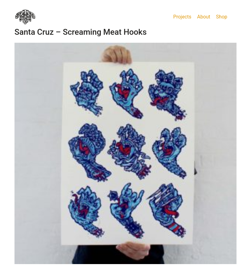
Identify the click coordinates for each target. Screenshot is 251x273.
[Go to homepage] (25, 17)
